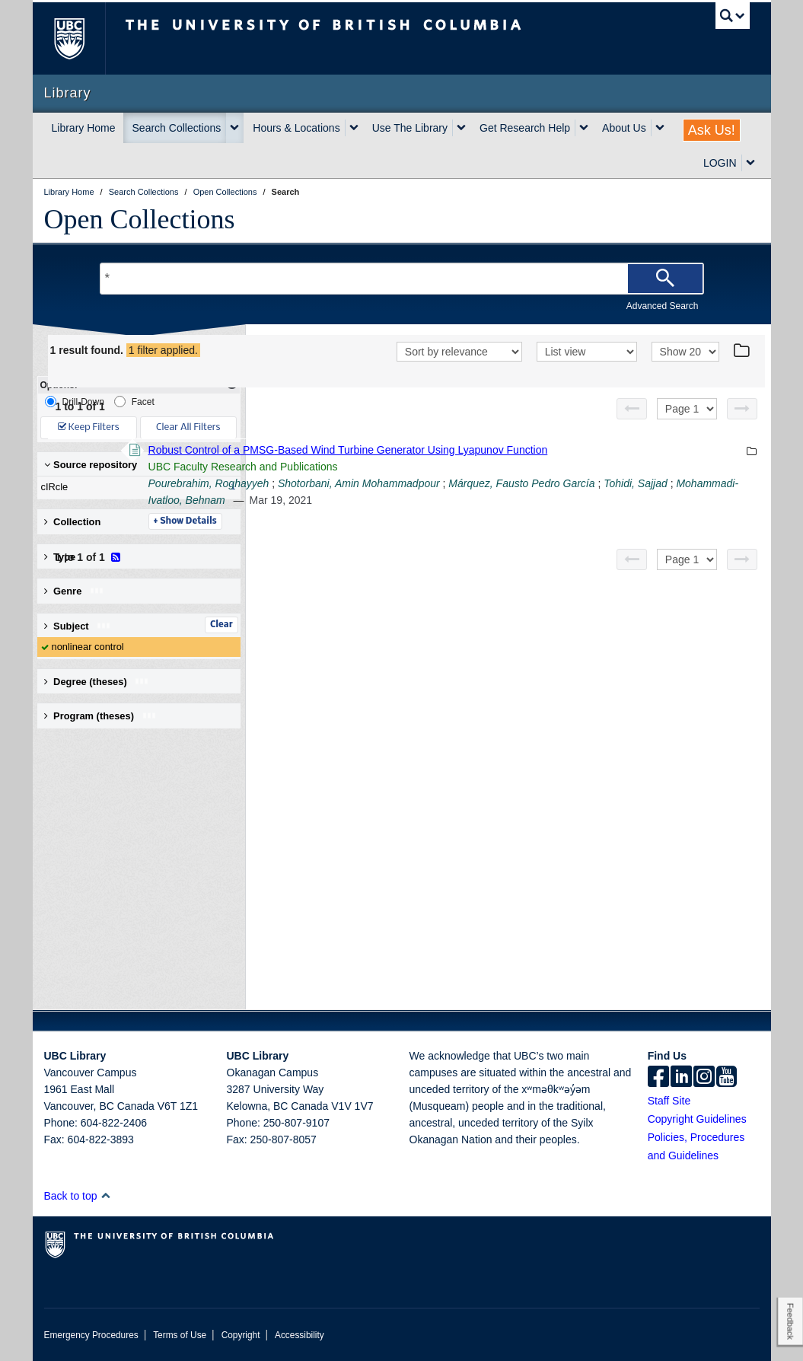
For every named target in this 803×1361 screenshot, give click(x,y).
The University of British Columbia (80, 38)
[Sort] (459, 373)
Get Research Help (525, 128)
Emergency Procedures (91, 1335)
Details (393, 558)
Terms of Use (179, 1335)
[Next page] (742, 428)
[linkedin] (681, 1078)
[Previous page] (632, 428)
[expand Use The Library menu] (461, 128)
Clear (221, 625)
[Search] (665, 278)
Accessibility (299, 1335)
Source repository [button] (91, 464)
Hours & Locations (296, 128)
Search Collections (176, 128)
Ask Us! (711, 130)
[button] (105, 1195)
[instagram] (704, 1078)
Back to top (78, 1196)
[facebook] (658, 1078)
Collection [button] (72, 522)
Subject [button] (78, 626)
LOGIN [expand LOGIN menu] (720, 163)
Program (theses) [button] (100, 716)
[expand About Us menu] (660, 128)
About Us (624, 128)
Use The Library (410, 128)
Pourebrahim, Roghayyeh (417, 520)
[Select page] (687, 428)
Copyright (240, 1335)
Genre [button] (74, 591)
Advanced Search (662, 306)
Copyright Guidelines (697, 1119)
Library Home (84, 128)
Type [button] (71, 557)
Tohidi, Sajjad (460, 537)
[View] (587, 373)
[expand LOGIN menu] (750, 163)
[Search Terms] (402, 279)
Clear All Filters (188, 427)
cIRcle (135, 487)
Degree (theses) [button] (97, 681)
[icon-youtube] (726, 1078)
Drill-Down (74, 401)
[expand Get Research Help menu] (584, 128)
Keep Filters (88, 427)
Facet (134, 401)
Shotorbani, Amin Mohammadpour (567, 520)
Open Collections (139, 219)
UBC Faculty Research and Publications (451, 503)
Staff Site (669, 1101)
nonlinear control (88, 646)
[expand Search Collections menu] (234, 128)
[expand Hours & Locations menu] (354, 128)
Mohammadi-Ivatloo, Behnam (571, 537)
